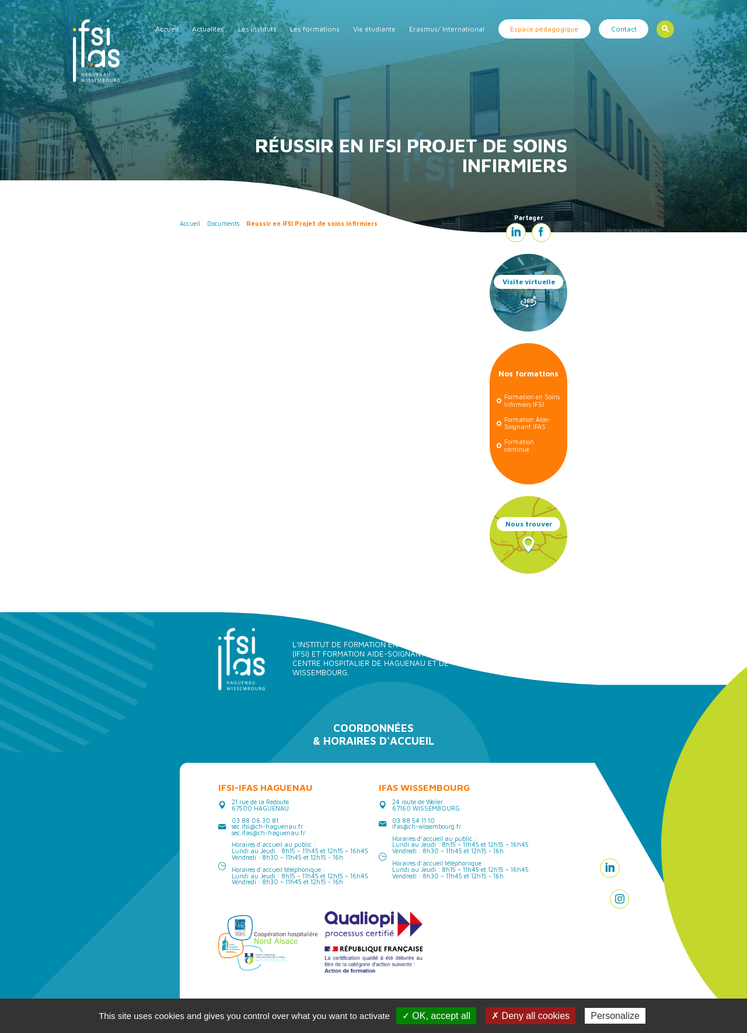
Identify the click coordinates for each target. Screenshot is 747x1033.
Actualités (208, 29)
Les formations (315, 29)
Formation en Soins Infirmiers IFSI (532, 400)
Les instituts (257, 29)
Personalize (615, 1016)
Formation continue (519, 445)
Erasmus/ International (446, 29)
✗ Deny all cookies (530, 1016)
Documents (223, 223)
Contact (624, 29)
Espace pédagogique (544, 29)
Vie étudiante (374, 29)
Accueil (167, 29)
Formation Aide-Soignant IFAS (527, 423)
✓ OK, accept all (436, 1016)
